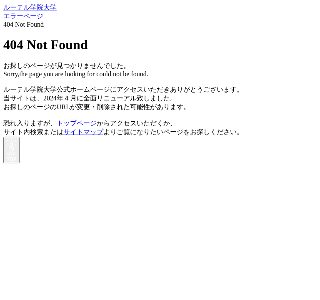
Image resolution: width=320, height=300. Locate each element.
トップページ (77, 123)
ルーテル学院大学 (30, 7)
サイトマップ (83, 131)
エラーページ (23, 16)
